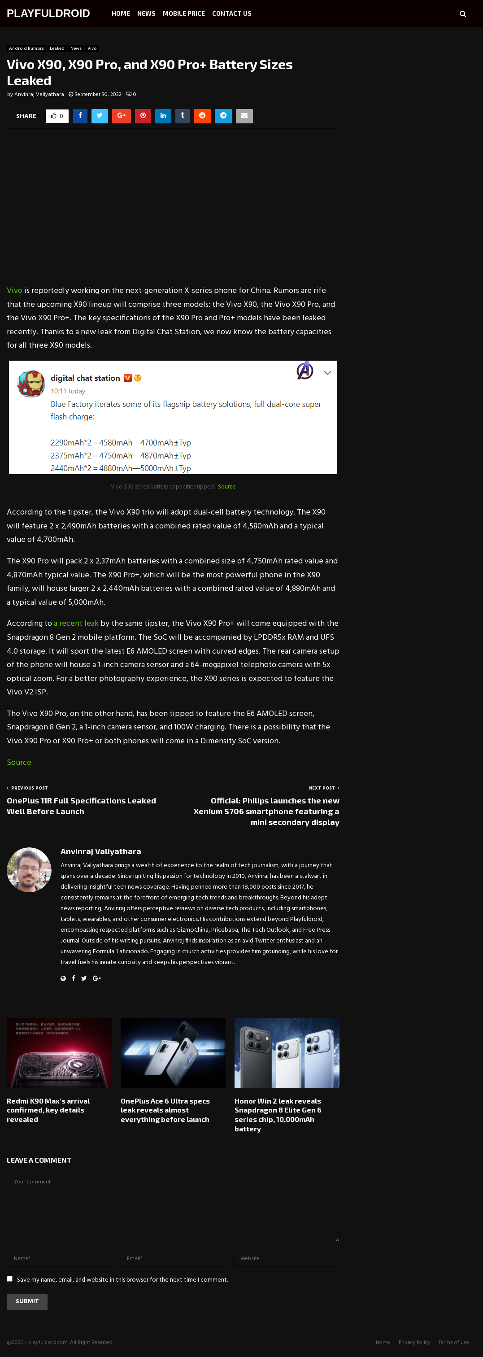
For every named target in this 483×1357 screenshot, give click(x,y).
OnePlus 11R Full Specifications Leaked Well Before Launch (81, 805)
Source (227, 487)
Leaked (57, 48)
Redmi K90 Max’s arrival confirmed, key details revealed (48, 1110)
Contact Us (232, 13)
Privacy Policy (414, 1343)
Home (121, 13)
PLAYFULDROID (48, 13)
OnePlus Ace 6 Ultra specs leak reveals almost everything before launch (165, 1110)
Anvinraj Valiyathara (39, 94)
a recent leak (76, 623)
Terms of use (454, 1343)
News (146, 13)
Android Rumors (26, 48)
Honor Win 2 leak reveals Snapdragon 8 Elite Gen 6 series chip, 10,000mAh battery (278, 1114)
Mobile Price (184, 13)
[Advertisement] (173, 212)
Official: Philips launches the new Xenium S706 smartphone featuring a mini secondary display (266, 811)
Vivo (91, 48)
